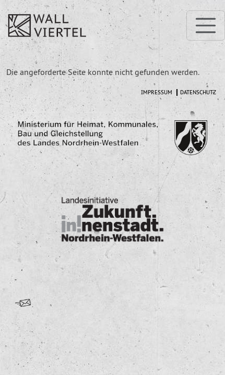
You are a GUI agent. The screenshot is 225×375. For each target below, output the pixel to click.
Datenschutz (198, 92)
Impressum (156, 92)
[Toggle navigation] (205, 25)
